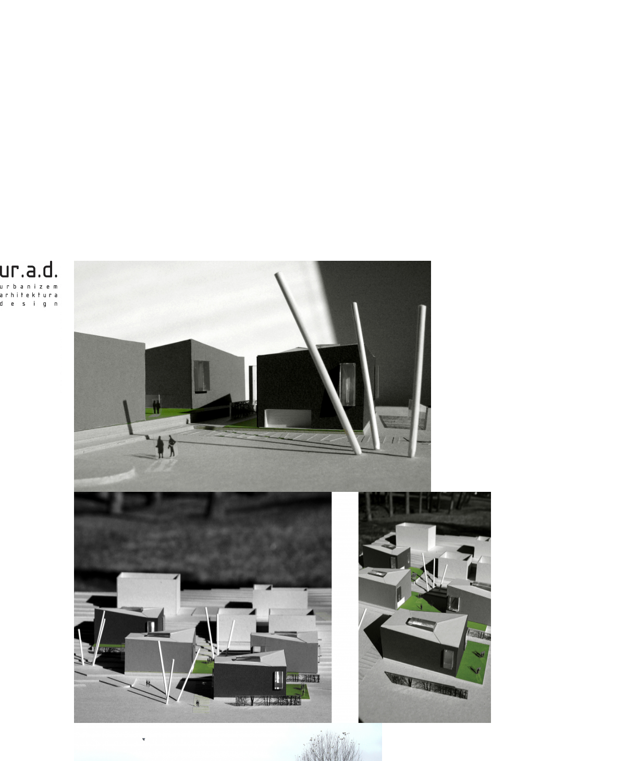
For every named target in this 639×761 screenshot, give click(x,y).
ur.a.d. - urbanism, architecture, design (31, 328)
